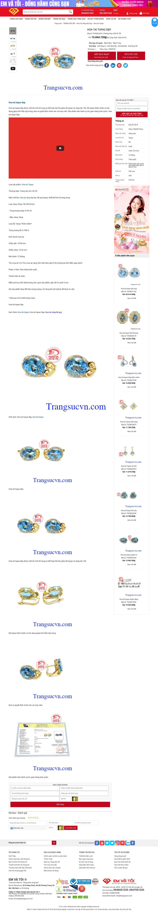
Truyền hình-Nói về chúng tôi (19, 865)
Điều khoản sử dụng (51, 871)
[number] (97, 49)
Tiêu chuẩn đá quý (121, 868)
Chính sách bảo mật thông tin (19, 859)
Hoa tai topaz (23, 312)
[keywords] (44, 12)
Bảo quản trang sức (86, 859)
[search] (71, 12)
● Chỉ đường (24, 888)
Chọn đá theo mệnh (121, 865)
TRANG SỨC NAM (16, 19)
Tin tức (116, 13)
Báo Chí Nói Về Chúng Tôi (18, 862)
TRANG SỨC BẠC (59, 19)
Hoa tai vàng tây (26, 198)
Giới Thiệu (12, 856)
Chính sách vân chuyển (52, 868)
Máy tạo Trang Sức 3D (52, 862)
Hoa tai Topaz (27, 184)
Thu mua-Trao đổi (50, 865)
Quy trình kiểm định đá (122, 862)
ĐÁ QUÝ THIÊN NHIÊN (96, 19)
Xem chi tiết (131, 298)
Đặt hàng (60, 804)
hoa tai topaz (38, 417)
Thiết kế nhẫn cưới (85, 856)
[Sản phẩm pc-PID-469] (131, 220)
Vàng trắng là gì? (120, 856)
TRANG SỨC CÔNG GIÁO (77, 19)
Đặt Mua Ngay (102, 56)
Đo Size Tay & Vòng (86, 862)
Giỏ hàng (144, 13)
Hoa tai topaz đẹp (17, 102)
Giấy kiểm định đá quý (87, 868)
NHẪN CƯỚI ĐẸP (45, 19)
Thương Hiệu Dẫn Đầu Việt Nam (20, 868)
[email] (38, 843)
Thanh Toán (48, 859)
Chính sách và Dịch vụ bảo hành (55, 856)
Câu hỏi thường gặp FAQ (17, 871)
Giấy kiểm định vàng (86, 865)
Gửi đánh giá (70, 828)
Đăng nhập (132, 13)
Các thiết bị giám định (122, 859)
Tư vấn (154, 23)
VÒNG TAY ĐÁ (111, 19)
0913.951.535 (131, 56)
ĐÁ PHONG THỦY (124, 19)
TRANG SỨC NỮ (30, 19)
